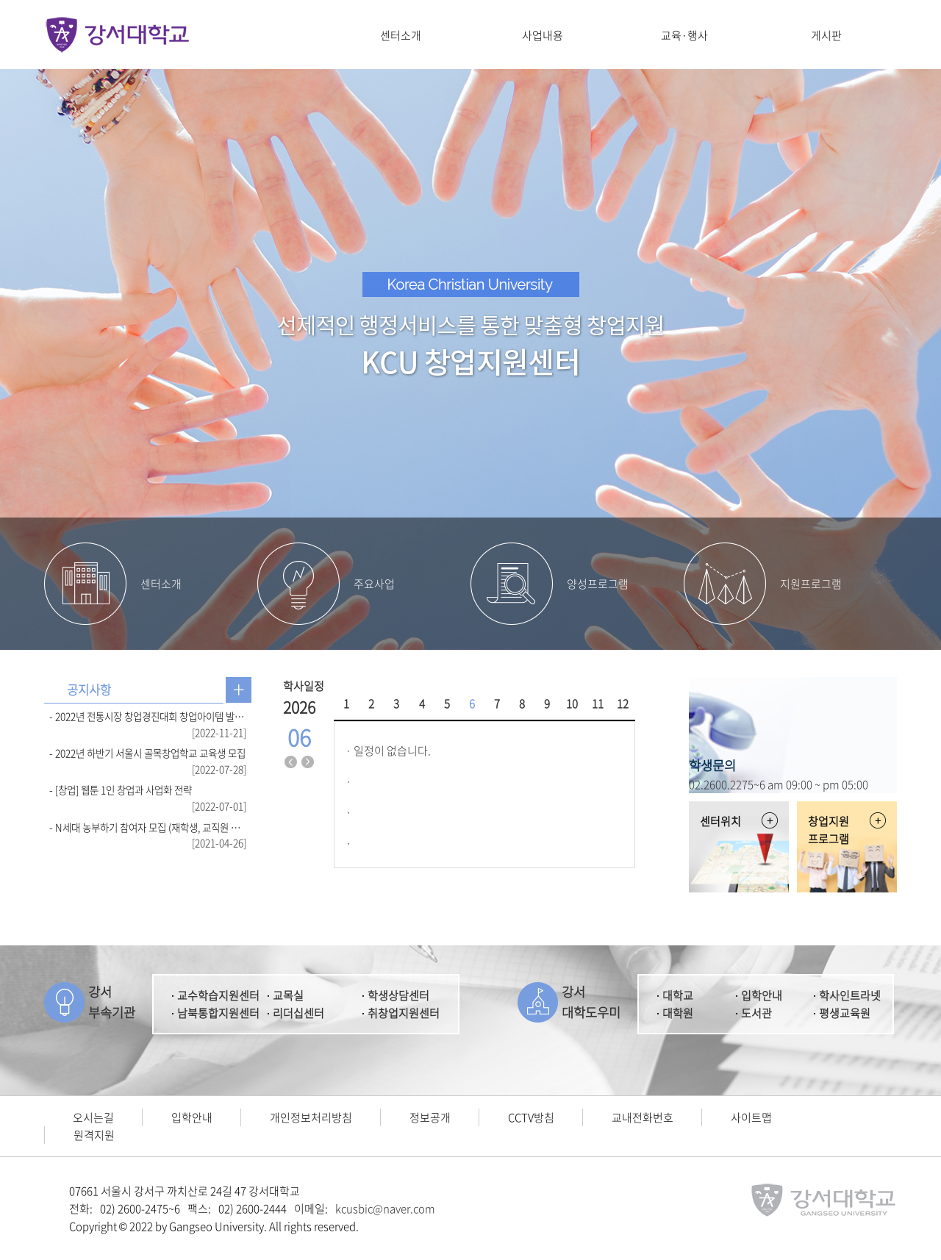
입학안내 (761, 995)
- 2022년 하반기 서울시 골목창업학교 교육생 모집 (147, 752)
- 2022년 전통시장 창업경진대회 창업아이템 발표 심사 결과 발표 (147, 716)
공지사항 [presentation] (89, 689)
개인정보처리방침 (311, 1117)
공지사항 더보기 (238, 690)
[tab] (89, 690)
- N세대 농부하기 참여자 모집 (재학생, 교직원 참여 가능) (147, 827)
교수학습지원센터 (218, 995)
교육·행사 (684, 35)
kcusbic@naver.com (385, 1208)
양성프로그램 (598, 584)
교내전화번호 (642, 1117)
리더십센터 (298, 1013)
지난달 (291, 762)
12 (623, 703)
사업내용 (542, 35)
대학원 (677, 1013)
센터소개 (400, 35)
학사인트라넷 (850, 995)
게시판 (826, 35)
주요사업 (374, 584)
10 (572, 703)
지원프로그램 (811, 584)
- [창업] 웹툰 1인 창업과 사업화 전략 (120, 789)
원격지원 (94, 1135)
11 (598, 703)
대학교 (677, 995)
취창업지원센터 (404, 1013)
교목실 (288, 995)
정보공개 (430, 1117)
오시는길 (93, 1117)
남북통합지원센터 (218, 1013)
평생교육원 (844, 1013)
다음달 (308, 762)
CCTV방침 (531, 1117)
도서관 (756, 1013)
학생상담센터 (398, 995)
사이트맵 (751, 1117)
